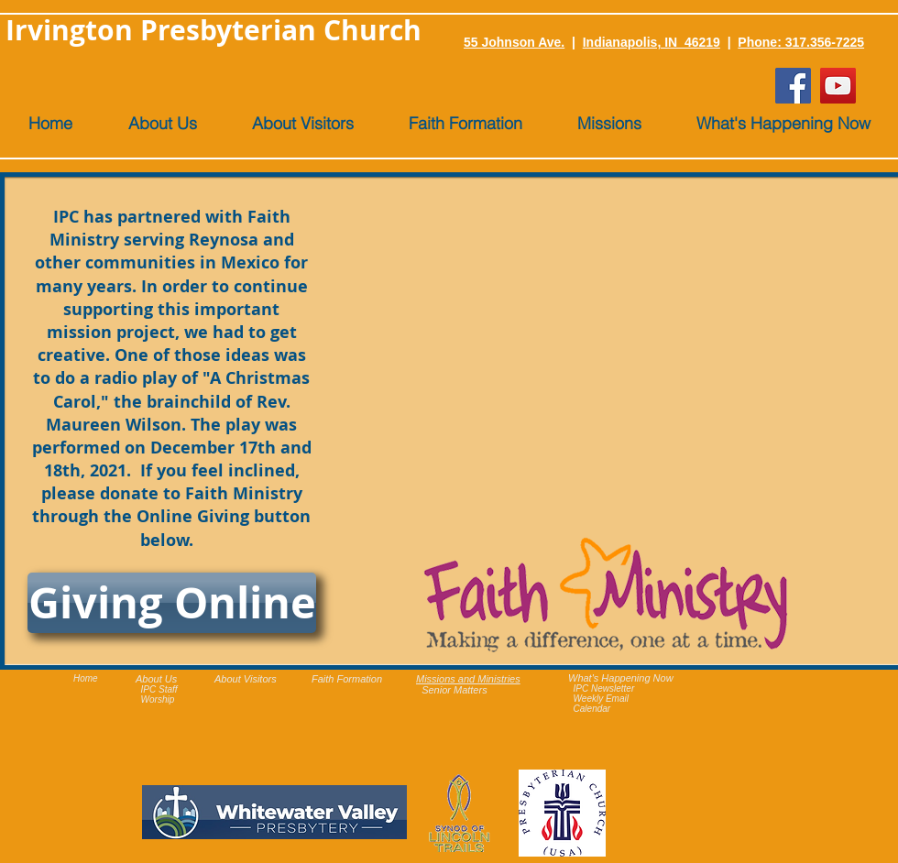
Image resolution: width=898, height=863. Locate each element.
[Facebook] (793, 86)
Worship (158, 699)
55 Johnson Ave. (514, 42)
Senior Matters (454, 689)
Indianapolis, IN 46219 (651, 42)
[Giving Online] (171, 603)
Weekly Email (601, 699)
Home (85, 678)
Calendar (592, 709)
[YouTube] (838, 86)
